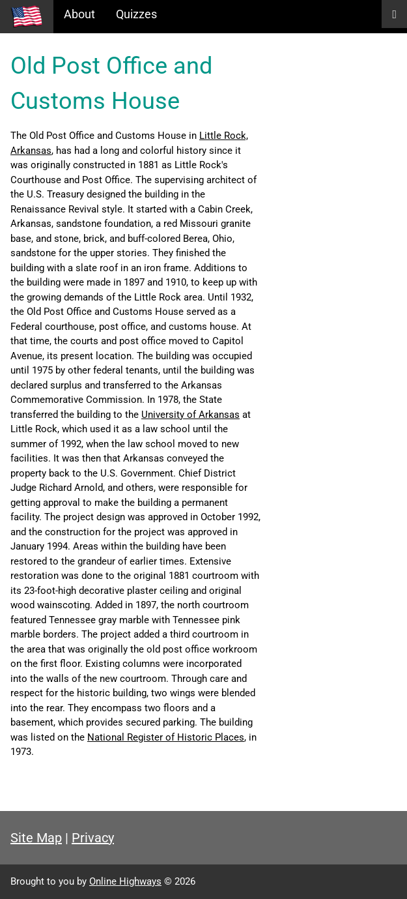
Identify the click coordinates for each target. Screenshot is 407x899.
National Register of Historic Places (165, 737)
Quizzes (136, 14)
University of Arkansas (190, 414)
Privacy (93, 838)
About (79, 14)
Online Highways (125, 881)
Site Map (36, 838)
